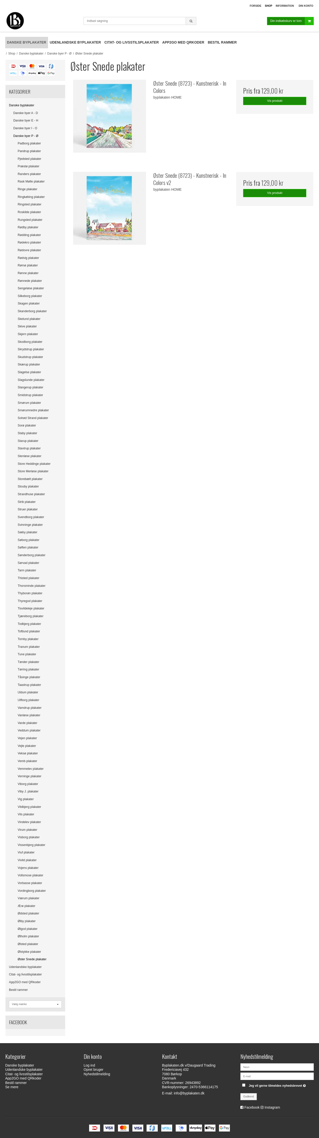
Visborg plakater (29, 837)
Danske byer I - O (25, 128)
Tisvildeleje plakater (31, 608)
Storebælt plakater (30, 479)
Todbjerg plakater (29, 624)
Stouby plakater (28, 486)
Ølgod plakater (28, 929)
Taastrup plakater (29, 685)
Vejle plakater (27, 746)
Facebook (252, 1107)
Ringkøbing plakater (31, 197)
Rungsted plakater (30, 220)
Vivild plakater (27, 860)
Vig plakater (26, 799)
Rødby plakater (28, 227)
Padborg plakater (29, 143)
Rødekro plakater (29, 242)
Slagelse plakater (29, 372)
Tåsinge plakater (29, 677)
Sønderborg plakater (32, 555)
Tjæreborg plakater (31, 616)
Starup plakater (28, 441)
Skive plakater (27, 326)
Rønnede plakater (30, 281)
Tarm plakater (27, 570)
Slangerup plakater (30, 387)
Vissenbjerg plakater (31, 845)
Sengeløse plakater (31, 288)
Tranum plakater (29, 647)
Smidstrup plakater (30, 395)
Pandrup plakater (29, 151)
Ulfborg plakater (28, 700)
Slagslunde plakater (31, 380)
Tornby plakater (28, 639)
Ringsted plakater (29, 204)
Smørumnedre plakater (33, 410)
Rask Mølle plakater (31, 181)
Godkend (248, 1096)
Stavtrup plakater (29, 448)
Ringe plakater (27, 189)
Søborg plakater (28, 540)
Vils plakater (26, 814)
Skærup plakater (29, 364)
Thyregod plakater (30, 601)
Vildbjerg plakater (29, 807)
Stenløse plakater (29, 456)
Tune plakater (27, 654)
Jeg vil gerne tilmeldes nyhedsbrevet (278, 1084)
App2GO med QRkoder (25, 982)
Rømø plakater (28, 265)
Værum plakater (28, 898)
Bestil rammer (18, 990)
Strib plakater (27, 502)
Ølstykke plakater (29, 952)
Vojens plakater (28, 868)
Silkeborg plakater (30, 296)
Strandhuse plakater (31, 494)
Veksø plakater (28, 753)
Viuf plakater (26, 852)
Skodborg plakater (30, 342)
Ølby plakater (27, 921)
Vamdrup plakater (30, 708)
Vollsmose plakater (30, 875)
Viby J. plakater (28, 791)
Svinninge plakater (30, 525)
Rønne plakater (28, 273)
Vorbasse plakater (30, 883)
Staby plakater (27, 433)
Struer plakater (28, 509)
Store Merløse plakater (33, 471)
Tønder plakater (28, 662)
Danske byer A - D (25, 113)
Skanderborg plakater (32, 311)
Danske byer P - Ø (26, 136)
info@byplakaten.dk (189, 1093)
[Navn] (277, 1067)
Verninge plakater (29, 776)
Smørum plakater (29, 403)
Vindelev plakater (29, 822)
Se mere (11, 1087)
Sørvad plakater (28, 563)
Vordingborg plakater (32, 891)
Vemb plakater (27, 761)
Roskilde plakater (29, 212)
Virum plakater (27, 830)
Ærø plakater (26, 906)
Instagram (272, 1107)
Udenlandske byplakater (25, 967)
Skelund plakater (29, 319)
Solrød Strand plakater (33, 418)
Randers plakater (29, 174)
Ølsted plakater (28, 944)
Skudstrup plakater (30, 357)
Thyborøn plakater (30, 593)
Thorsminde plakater (32, 586)
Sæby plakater (27, 532)
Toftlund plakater (29, 631)
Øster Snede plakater (32, 959)
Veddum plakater (29, 730)
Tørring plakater (28, 669)
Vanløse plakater (29, 715)
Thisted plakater (28, 578)
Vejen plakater (27, 738)
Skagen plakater (29, 303)
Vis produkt (274, 101)
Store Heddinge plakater (34, 464)
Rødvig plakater (28, 258)
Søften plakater (28, 547)
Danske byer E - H (25, 120)
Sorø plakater (27, 425)
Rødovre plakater (29, 250)
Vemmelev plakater (31, 769)
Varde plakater (27, 723)
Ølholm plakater (28, 936)
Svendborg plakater (31, 517)
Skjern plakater (28, 334)
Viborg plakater (28, 784)
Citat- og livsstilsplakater (25, 974)
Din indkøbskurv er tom (292, 21)
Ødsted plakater (28, 913)
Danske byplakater (21, 105)
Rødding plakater (29, 235)
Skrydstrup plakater (31, 349)
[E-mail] (277, 1076)
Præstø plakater (28, 166)
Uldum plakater (28, 692)
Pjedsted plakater (29, 159)
